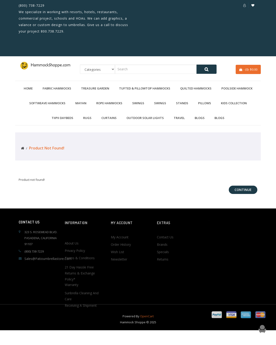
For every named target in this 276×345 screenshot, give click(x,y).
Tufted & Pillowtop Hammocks (144, 88)
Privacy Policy (75, 275)
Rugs (87, 118)
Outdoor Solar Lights (145, 118)
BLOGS (200, 118)
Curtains (109, 118)
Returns (162, 270)
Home (28, 88)
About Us (72, 268)
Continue (243, 189)
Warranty (71, 309)
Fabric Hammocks (57, 88)
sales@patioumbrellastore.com (48, 258)
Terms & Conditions (80, 282)
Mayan (80, 103)
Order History (121, 256)
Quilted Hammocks (195, 88)
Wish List (117, 263)
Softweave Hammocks (47, 103)
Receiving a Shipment (81, 330)
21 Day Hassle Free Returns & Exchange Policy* (80, 302)
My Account (120, 248)
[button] (244, 5)
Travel (179, 118)
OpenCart (147, 320)
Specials (163, 263)
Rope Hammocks (109, 103)
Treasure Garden (95, 88)
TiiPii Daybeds (62, 118)
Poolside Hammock (237, 88)
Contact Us (165, 248)
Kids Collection (234, 103)
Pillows (204, 103)
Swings (138, 103)
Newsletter (119, 270)
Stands (182, 103)
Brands (162, 256)
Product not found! (46, 148)
